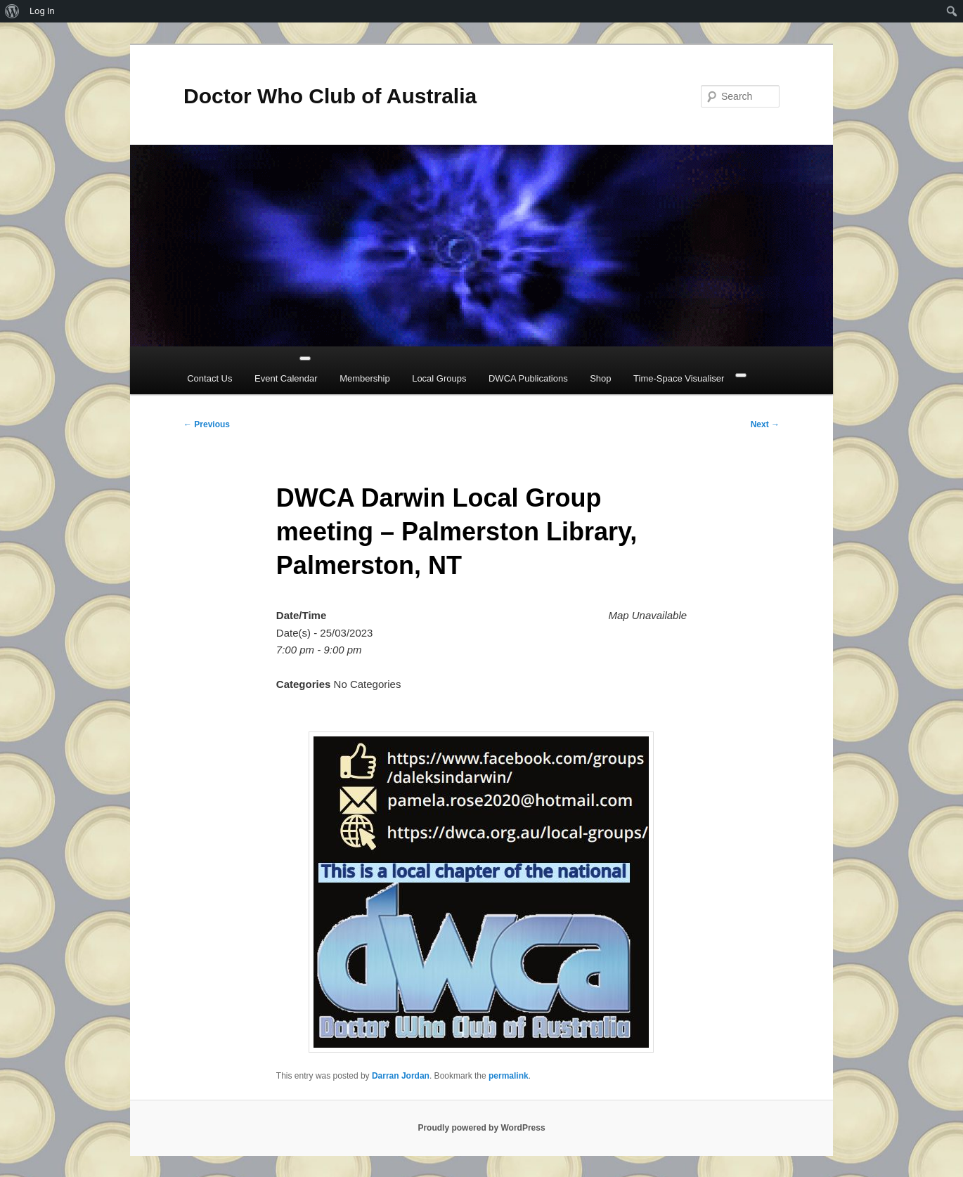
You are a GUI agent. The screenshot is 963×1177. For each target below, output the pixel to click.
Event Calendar (286, 378)
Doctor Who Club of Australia (330, 96)
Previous (206, 424)
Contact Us (209, 378)
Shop (600, 378)
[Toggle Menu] (305, 358)
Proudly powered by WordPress (481, 1128)
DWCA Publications (528, 378)
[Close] (741, 375)
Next (765, 424)
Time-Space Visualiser (678, 378)
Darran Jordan (400, 1076)
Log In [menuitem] (42, 11)
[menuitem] (12, 11)
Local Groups (439, 378)
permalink (509, 1076)
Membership (365, 378)
